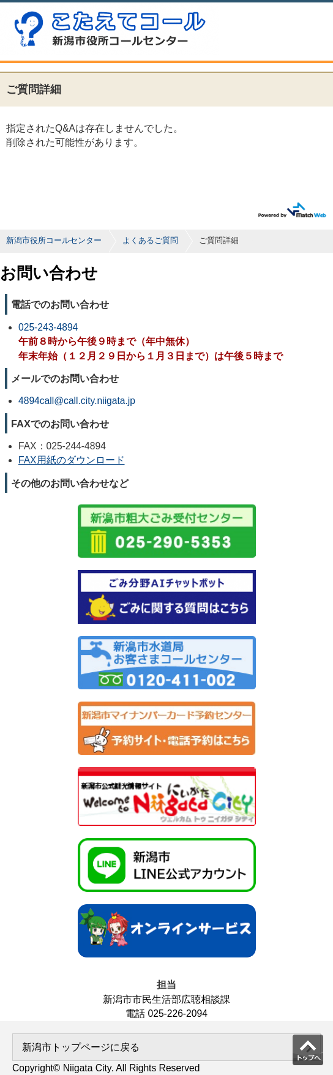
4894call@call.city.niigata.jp (76, 400)
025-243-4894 (48, 327)
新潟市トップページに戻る (81, 1047)
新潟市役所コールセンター (54, 240)
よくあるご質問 (150, 240)
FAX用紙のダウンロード (71, 460)
